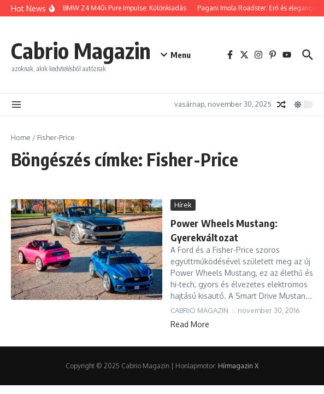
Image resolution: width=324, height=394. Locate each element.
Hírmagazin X (238, 366)
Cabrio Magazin (81, 50)
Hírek (183, 204)
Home (21, 137)
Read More (189, 324)
